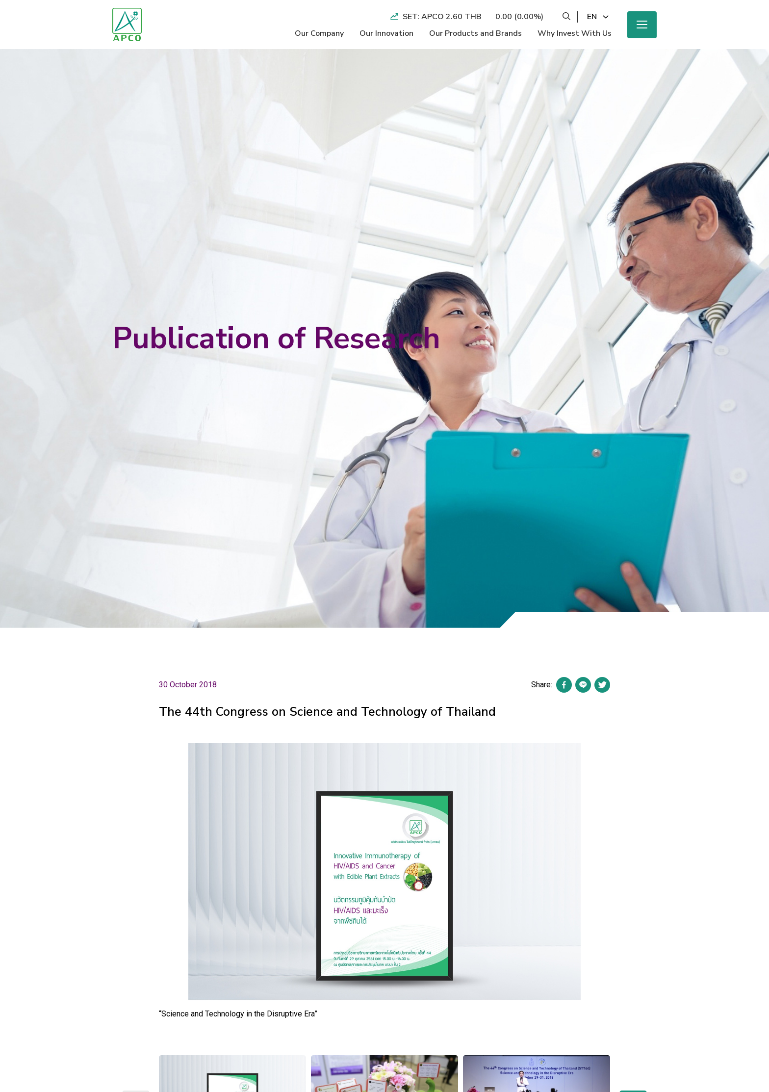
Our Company (319, 33)
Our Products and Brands (475, 33)
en (592, 16)
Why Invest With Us (575, 33)
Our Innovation (386, 33)
